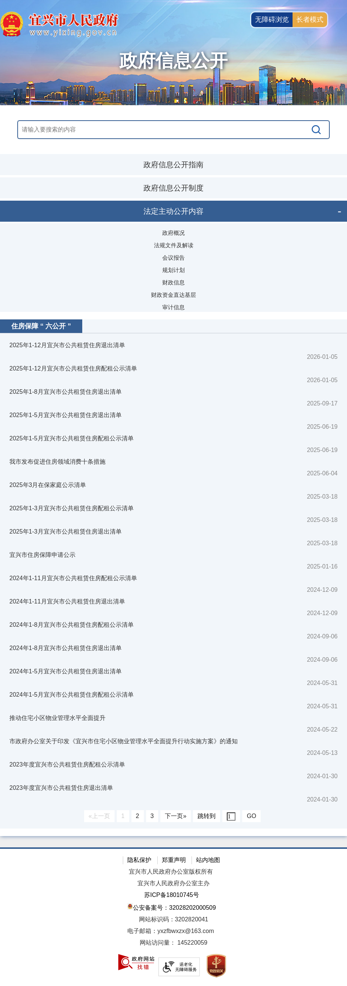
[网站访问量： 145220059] (173, 943)
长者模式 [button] (309, 19)
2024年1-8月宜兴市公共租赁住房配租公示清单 (71, 625)
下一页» (175, 816)
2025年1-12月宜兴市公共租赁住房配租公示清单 (73, 368)
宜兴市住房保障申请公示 (42, 555)
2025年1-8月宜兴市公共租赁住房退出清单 (65, 392)
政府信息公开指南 (173, 164)
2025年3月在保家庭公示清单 (47, 485)
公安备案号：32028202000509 (171, 907)
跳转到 (207, 816)
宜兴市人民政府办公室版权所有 (171, 871)
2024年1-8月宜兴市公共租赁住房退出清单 (65, 648)
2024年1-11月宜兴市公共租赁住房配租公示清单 (73, 578)
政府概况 (173, 233)
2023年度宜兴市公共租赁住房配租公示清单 (67, 764)
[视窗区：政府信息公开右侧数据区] (173, 574)
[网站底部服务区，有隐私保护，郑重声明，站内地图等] (173, 916)
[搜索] (316, 129)
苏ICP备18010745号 (171, 895)
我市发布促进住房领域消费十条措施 (57, 461)
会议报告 (173, 257)
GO (251, 816)
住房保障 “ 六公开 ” (41, 326)
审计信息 (173, 307)
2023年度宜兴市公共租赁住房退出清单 (61, 788)
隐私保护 (139, 860)
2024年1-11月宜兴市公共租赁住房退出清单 (67, 601)
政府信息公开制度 (173, 188)
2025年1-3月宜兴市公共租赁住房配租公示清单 (71, 508)
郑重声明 (174, 860)
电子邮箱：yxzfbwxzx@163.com (170, 931)
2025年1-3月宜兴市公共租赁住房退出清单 (65, 531)
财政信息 (173, 282)
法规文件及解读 (173, 245)
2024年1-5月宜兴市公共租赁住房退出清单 (65, 671)
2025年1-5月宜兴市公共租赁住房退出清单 (65, 415)
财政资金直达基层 (173, 295)
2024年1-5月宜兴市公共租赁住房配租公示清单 (71, 694)
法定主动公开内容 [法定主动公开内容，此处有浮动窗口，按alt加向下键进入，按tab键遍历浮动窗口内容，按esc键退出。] (173, 211)
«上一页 (99, 816)
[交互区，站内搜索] (173, 129)
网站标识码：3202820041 (173, 919)
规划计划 (173, 270)
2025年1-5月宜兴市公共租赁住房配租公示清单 (71, 438)
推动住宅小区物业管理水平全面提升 (57, 718)
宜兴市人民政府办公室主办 (173, 883)
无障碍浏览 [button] (272, 19)
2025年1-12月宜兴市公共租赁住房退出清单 (67, 345)
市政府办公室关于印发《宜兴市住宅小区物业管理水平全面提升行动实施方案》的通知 (123, 741)
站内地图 (208, 860)
